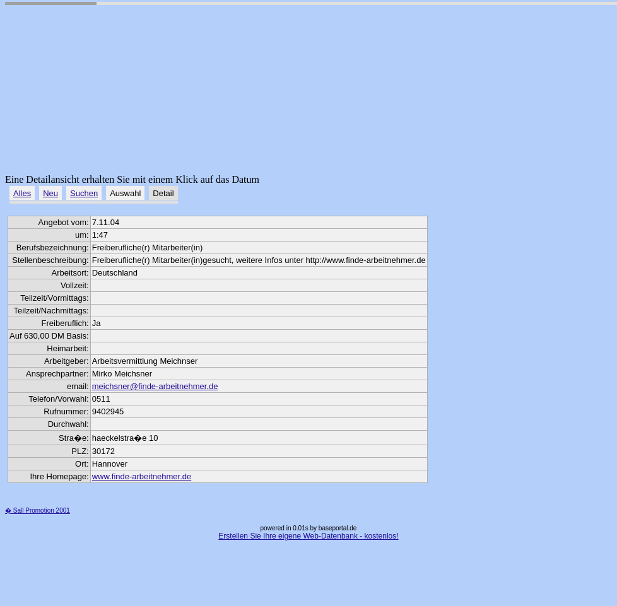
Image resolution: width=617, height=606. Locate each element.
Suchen (84, 193)
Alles (22, 193)
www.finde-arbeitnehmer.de (142, 476)
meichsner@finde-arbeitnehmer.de (155, 386)
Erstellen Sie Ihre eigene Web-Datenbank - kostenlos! (308, 536)
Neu (50, 193)
